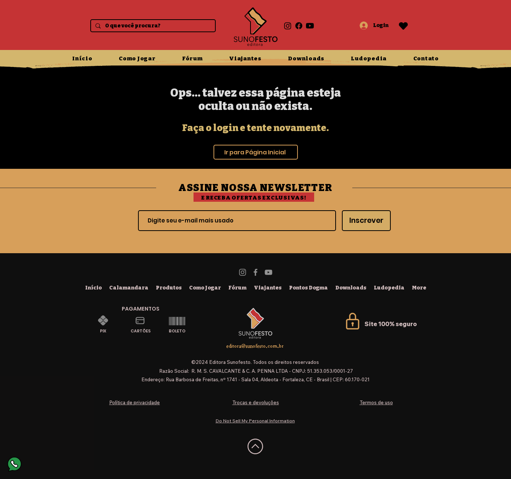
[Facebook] (298, 25)
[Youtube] (310, 25)
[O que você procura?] (152, 26)
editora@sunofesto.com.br (255, 345)
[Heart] (403, 26)
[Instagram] (287, 25)
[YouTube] (268, 272)
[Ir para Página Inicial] (256, 152)
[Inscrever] (366, 220)
